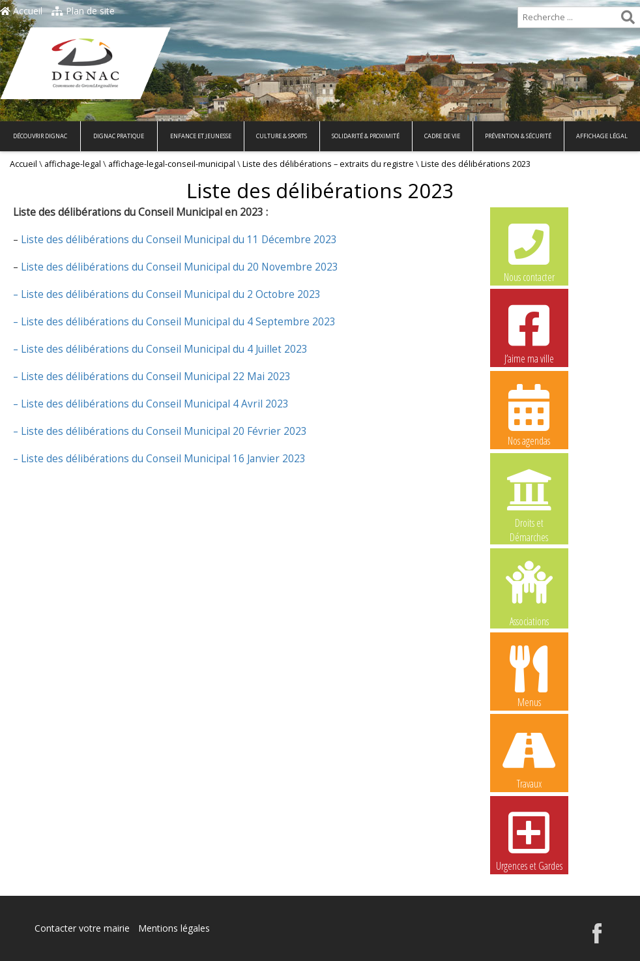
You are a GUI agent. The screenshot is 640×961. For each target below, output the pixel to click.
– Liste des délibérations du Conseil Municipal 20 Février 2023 (160, 431)
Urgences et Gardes (529, 839)
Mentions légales (174, 928)
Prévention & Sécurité (518, 136)
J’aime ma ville (529, 332)
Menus (529, 676)
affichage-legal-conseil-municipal (171, 164)
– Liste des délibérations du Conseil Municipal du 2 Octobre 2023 (167, 294)
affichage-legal (72, 164)
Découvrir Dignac (40, 136)
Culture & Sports (281, 136)
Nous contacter (529, 251)
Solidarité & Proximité (366, 136)
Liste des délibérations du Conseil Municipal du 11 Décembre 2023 (177, 239)
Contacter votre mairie (82, 928)
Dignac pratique (118, 136)
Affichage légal (602, 136)
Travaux (529, 757)
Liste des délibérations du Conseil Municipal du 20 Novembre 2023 (178, 267)
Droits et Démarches (529, 497)
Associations (529, 593)
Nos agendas (529, 414)
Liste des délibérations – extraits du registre (328, 164)
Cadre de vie (442, 136)
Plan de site (83, 11)
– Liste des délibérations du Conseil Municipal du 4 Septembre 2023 (174, 322)
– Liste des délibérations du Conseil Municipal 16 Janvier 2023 (159, 459)
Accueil (21, 11)
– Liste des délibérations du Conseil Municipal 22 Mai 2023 (152, 376)
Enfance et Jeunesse (200, 136)
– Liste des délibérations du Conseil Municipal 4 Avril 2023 (151, 404)
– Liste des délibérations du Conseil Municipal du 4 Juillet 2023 (160, 349)
